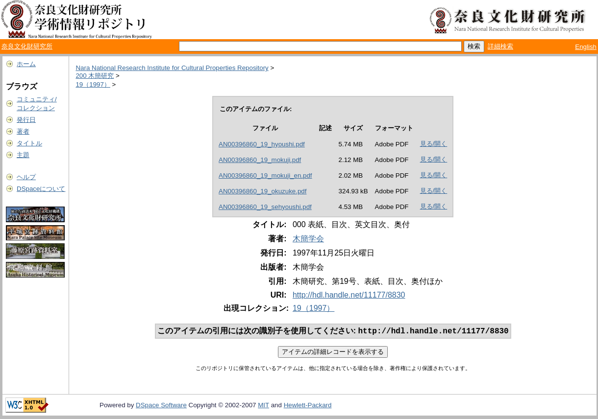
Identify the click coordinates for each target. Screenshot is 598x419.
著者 (23, 131)
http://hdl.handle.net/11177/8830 (349, 295)
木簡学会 (308, 238)
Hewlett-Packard (308, 406)
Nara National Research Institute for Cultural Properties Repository (171, 67)
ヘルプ (26, 177)
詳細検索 (500, 46)
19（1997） (92, 84)
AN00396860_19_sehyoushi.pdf (265, 206)
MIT (263, 406)
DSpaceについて (41, 188)
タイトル (29, 143)
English (586, 46)
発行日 (26, 119)
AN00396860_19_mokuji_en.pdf (265, 175)
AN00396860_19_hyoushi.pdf (262, 144)
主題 (23, 155)
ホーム (26, 64)
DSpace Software (161, 406)
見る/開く (434, 143)
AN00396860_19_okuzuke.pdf (262, 191)
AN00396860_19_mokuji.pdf (260, 159)
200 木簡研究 (94, 75)
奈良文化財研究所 (26, 46)
